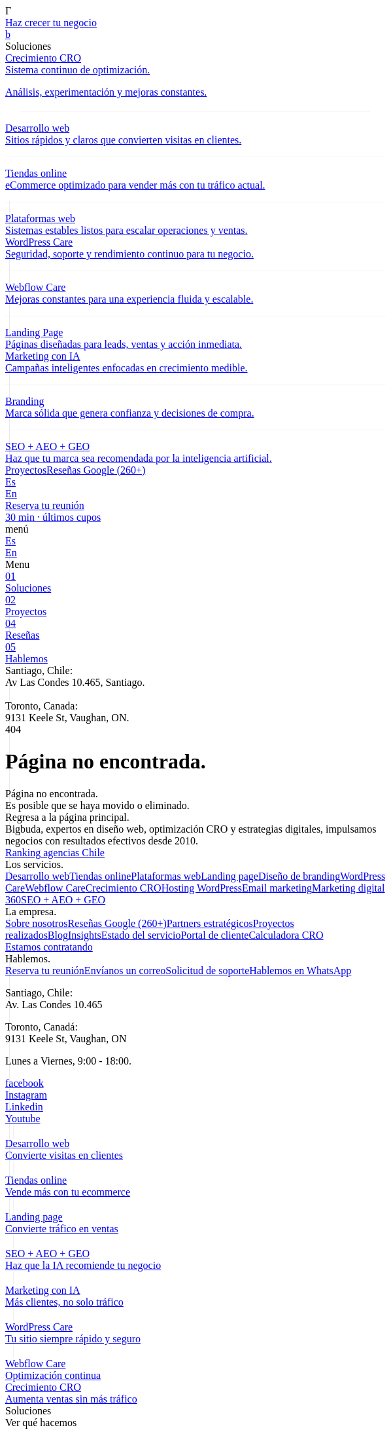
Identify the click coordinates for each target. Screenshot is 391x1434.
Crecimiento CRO (124, 888)
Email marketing (277, 888)
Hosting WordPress (202, 888)
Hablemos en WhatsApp (300, 970)
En (11, 493)
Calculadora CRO (285, 935)
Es (10, 481)
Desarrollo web (37, 876)
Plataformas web (166, 876)
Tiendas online (100, 876)
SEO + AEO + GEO (63, 899)
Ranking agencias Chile (55, 852)
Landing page (229, 876)
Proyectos (25, 470)
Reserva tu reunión (44, 970)
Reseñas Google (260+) (95, 470)
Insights (84, 935)
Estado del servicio (141, 935)
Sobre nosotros (36, 923)
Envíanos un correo (124, 970)
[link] (195, 35)
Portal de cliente (214, 935)
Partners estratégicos (210, 923)
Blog (58, 935)
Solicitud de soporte (207, 970)
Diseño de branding (299, 876)
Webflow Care (55, 888)
